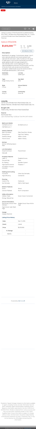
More (16, 3)
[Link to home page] (8, 2)
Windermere (27, 428)
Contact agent (6, 28)
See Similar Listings (27, 51)
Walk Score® (21, 301)
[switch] (25, 29)
